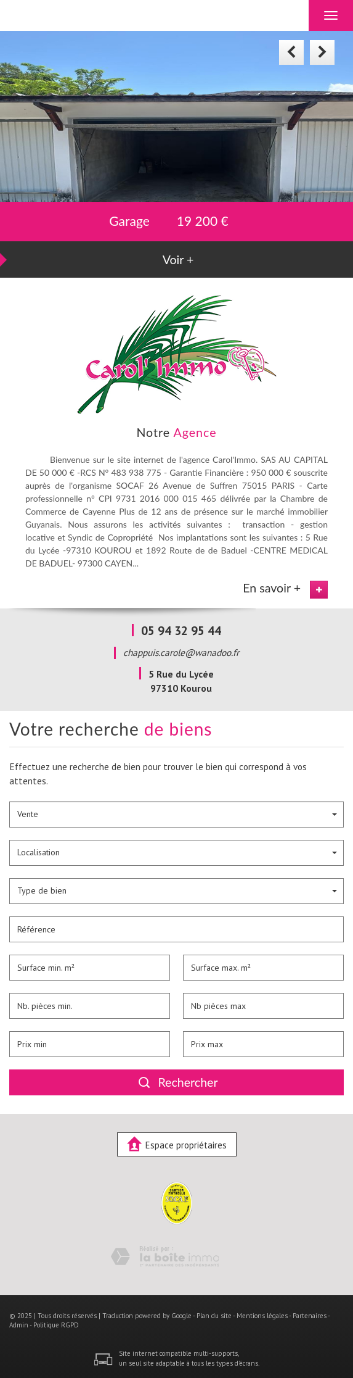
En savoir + (272, 588)
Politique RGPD (56, 1325)
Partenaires (310, 1315)
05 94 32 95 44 (181, 630)
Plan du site (214, 1315)
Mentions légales (262, 1315)
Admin (18, 1325)
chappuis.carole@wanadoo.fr (181, 652)
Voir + (178, 259)
